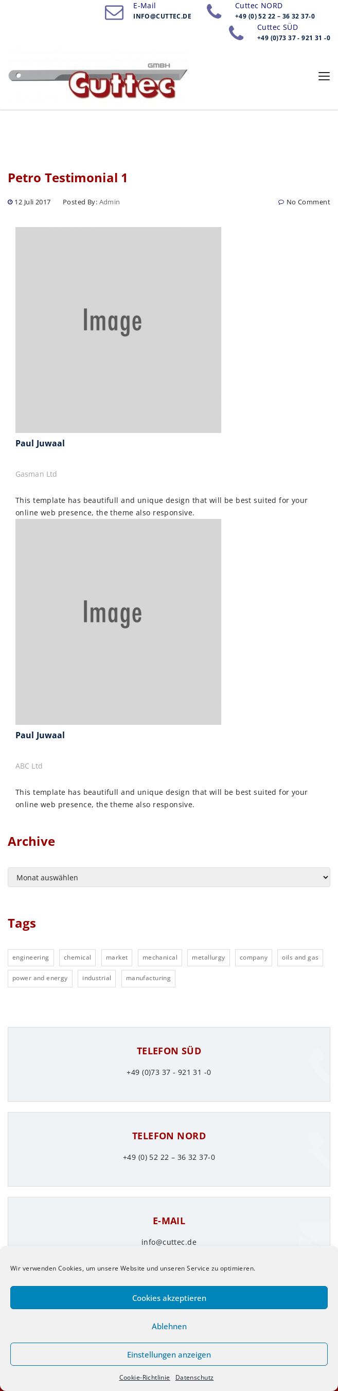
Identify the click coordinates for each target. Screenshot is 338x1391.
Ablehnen (169, 1326)
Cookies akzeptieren (169, 1298)
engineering (30, 957)
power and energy (40, 977)
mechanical (160, 957)
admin (109, 201)
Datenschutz (194, 1377)
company (254, 957)
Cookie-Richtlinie (144, 1377)
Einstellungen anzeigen (169, 1354)
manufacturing (148, 977)
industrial (96, 977)
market (117, 957)
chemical (77, 957)
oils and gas (300, 957)
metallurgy (208, 957)
